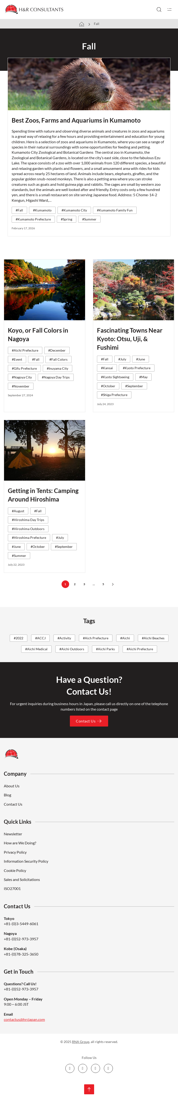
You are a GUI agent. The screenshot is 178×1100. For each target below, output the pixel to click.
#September (134, 386)
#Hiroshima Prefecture (29, 538)
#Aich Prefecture (95, 638)
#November (20, 386)
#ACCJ (40, 638)
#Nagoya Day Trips (56, 377)
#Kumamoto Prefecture (33, 219)
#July (122, 359)
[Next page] (113, 584)
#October (108, 386)
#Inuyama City (57, 368)
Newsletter (13, 834)
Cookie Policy (15, 870)
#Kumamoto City (74, 210)
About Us (11, 786)
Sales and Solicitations (22, 879)
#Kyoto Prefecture (136, 368)
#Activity (64, 638)
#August (18, 511)
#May (143, 377)
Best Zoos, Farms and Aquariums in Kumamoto (76, 120)
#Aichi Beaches (153, 638)
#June (140, 359)
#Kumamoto (42, 210)
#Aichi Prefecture (25, 350)
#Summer (89, 219)
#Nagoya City (22, 377)
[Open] (169, 9)
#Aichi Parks (105, 649)
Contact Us (89, 721)
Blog (7, 795)
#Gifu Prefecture (24, 368)
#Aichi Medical (36, 649)
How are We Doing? (20, 843)
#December (57, 350)
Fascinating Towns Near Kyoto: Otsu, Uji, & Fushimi (130, 338)
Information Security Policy (26, 861)
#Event (17, 359)
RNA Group (80, 1042)
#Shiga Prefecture (114, 395)
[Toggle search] (159, 9)
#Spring (66, 219)
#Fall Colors (58, 359)
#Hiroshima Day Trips (28, 520)
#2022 (18, 638)
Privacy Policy (15, 852)
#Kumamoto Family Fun (115, 210)
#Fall (19, 210)
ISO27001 (12, 888)
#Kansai (107, 368)
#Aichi (125, 638)
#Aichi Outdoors (71, 649)
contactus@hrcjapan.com (24, 1019)
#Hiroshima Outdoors (28, 529)
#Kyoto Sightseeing (115, 377)
